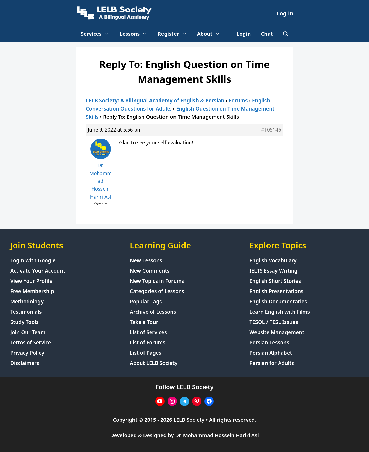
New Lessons (146, 260)
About (211, 34)
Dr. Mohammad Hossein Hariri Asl (217, 435)
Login (244, 33)
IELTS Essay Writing (273, 270)
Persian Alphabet (270, 352)
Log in (284, 13)
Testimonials (26, 311)
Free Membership (32, 291)
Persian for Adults (271, 362)
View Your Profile (31, 280)
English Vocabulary (272, 260)
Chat (267, 33)
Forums (238, 100)
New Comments (150, 270)
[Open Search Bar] (285, 34)
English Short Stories (275, 280)
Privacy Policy (27, 352)
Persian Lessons (269, 342)
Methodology (27, 301)
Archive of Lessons (153, 311)
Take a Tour (144, 321)
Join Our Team (27, 332)
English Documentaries (278, 301)
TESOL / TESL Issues (273, 321)
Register (175, 34)
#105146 (271, 129)
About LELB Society (154, 362)
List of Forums (147, 342)
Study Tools (24, 321)
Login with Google (33, 260)
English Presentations (276, 291)
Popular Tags (146, 301)
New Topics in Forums (157, 280)
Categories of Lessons (157, 291)
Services (98, 34)
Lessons (136, 34)
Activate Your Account (37, 270)
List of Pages (145, 352)
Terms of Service (30, 342)
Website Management (276, 332)
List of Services (148, 332)
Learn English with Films (279, 311)
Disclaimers (24, 362)
